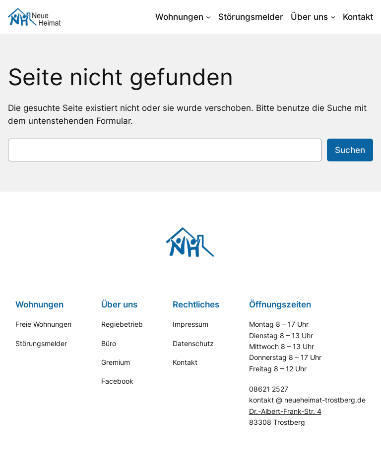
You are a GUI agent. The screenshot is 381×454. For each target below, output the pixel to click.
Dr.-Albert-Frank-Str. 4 (285, 411)
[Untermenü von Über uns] (332, 16)
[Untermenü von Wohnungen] (208, 16)
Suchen (350, 150)
